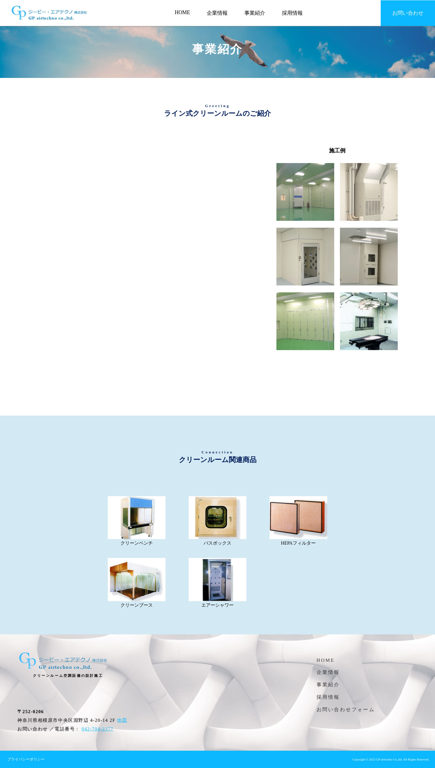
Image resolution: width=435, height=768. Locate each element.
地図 (122, 720)
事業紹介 (254, 13)
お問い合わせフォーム (346, 709)
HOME (182, 12)
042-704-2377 (98, 728)
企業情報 (217, 13)
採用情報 (292, 13)
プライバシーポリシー (26, 759)
